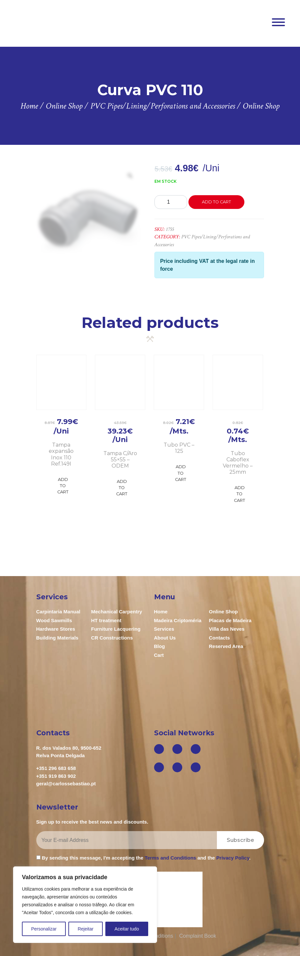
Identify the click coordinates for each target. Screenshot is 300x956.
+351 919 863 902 (56, 776)
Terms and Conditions (170, 858)
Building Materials (57, 637)
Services (164, 629)
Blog (159, 646)
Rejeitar (85, 928)
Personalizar (44, 928)
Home (161, 611)
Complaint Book (197, 936)
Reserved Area (226, 646)
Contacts (219, 637)
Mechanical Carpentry (116, 611)
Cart (159, 655)
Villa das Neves (227, 629)
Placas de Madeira (230, 620)
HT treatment (106, 620)
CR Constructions (112, 637)
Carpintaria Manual (58, 611)
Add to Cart (62, 485)
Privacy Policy (232, 858)
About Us (165, 637)
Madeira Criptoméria (178, 620)
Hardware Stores (55, 629)
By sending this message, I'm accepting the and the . (143, 858)
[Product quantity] (170, 202)
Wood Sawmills (54, 620)
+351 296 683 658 (56, 768)
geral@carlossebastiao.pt (66, 783)
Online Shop (223, 611)
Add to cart (216, 201)
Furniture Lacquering (116, 629)
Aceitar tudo (127, 928)
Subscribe (240, 840)
